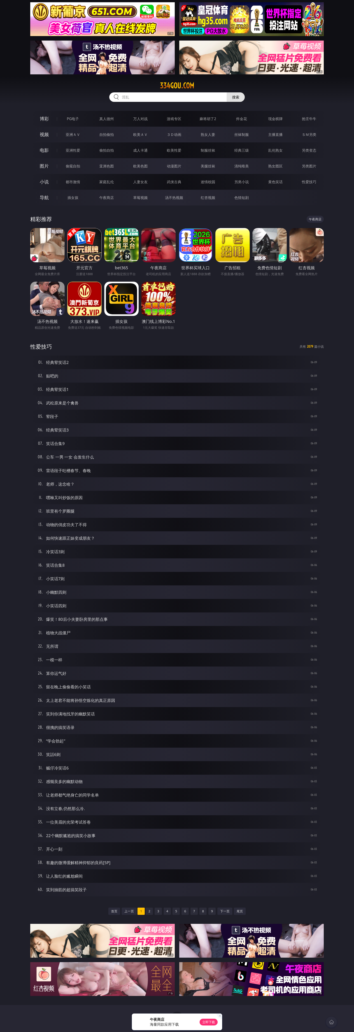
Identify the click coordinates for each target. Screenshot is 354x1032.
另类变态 (309, 150)
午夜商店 (106, 197)
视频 (44, 134)
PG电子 (73, 118)
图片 (44, 166)
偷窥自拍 (73, 166)
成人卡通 (140, 150)
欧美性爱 (174, 150)
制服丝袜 (208, 150)
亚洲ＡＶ (73, 134)
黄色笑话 (275, 181)
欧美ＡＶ (140, 134)
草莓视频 (140, 197)
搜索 (235, 97)
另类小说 (241, 181)
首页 (114, 911)
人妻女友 (140, 181)
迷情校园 (208, 181)
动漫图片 (174, 166)
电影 (44, 150)
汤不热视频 (174, 197)
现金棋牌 (275, 118)
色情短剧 (241, 197)
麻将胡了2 (208, 118)
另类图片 (309, 166)
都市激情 (73, 181)
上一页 (129, 911)
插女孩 (73, 197)
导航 (44, 197)
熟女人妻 (208, 134)
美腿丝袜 (208, 166)
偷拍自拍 (106, 150)
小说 (44, 182)
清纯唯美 (241, 166)
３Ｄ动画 (174, 134)
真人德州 (106, 118)
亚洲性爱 (73, 150)
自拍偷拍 (106, 134)
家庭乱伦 (106, 181)
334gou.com (177, 85)
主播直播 (275, 134)
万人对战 (140, 118)
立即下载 (208, 1022)
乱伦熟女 (275, 150)
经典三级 (241, 150)
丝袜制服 (241, 134)
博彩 (44, 119)
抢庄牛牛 (309, 118)
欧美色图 (140, 166)
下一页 (225, 911)
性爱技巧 (309, 181)
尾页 (240, 911)
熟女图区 (275, 166)
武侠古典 (174, 181)
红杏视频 (208, 197)
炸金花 (241, 118)
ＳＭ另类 (309, 134)
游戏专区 (174, 118)
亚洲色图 (106, 166)
